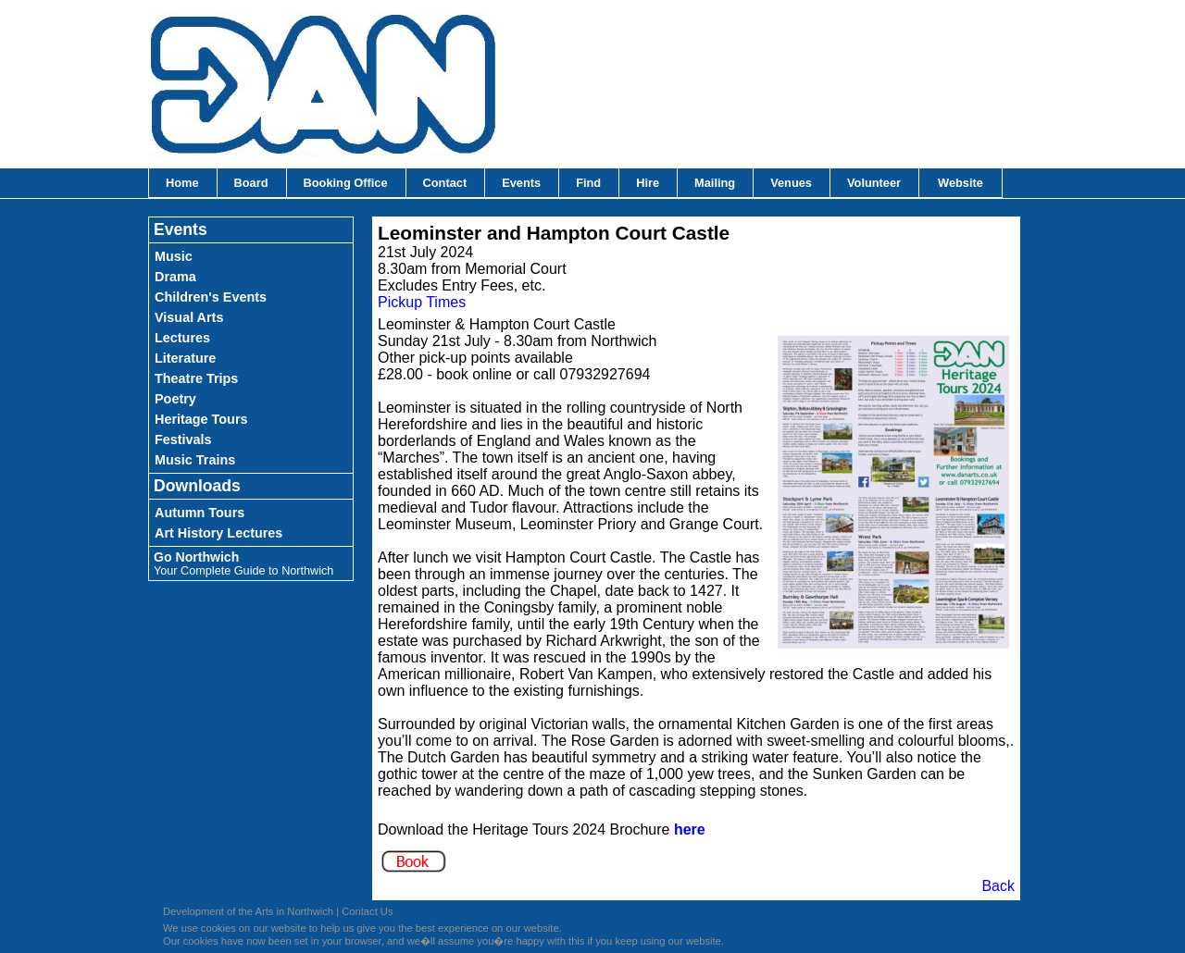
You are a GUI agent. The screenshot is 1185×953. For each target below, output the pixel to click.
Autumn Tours (199, 512)
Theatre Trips (196, 378)
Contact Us (367, 911)
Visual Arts (189, 317)
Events (521, 183)
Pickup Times (422, 302)
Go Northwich (243, 563)
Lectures (182, 337)
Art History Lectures (218, 533)
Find (588, 183)
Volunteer (874, 183)
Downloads (197, 486)
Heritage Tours (201, 419)
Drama (175, 276)
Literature (185, 358)
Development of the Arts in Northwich (248, 911)
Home (182, 183)
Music (174, 256)
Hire (647, 183)
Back (998, 886)
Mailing (714, 183)
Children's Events (211, 297)
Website (960, 183)
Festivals (183, 439)
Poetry (175, 398)
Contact (445, 183)
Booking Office (346, 183)
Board (251, 183)
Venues (791, 183)
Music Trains (195, 459)
